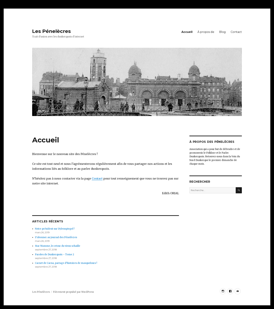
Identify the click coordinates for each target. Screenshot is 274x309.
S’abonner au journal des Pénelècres (56, 237)
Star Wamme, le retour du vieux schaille (57, 245)
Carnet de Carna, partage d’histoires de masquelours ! (66, 263)
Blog (222, 32)
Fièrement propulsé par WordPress (73, 291)
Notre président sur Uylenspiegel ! (54, 228)
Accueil (187, 32)
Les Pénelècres (51, 31)
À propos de (205, 32)
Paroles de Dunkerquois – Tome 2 (54, 254)
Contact (236, 32)
